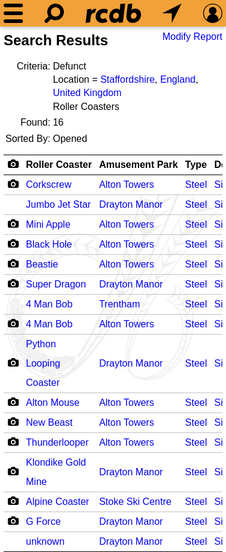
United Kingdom (87, 93)
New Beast (49, 422)
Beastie (42, 264)
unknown (45, 541)
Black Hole (49, 244)
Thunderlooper (57, 442)
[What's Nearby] (171, 13)
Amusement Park (138, 164)
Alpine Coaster (57, 501)
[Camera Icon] (13, 183)
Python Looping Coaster (43, 363)
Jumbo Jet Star (58, 204)
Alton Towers (126, 184)
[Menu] (13, 13)
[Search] (54, 13)
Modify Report (192, 36)
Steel (196, 184)
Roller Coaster (59, 164)
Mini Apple (48, 224)
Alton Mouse (53, 402)
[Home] (113, 13)
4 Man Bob (49, 304)
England (178, 79)
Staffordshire (127, 79)
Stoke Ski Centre (135, 501)
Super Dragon (56, 284)
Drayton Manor (131, 204)
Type (196, 164)
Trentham (119, 304)
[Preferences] (212, 13)
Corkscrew (49, 184)
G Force (43, 521)
